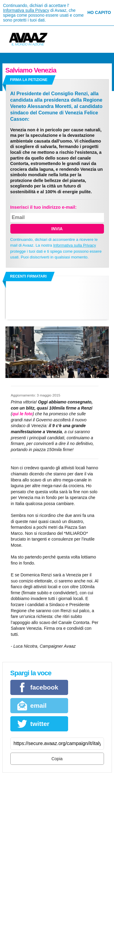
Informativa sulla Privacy (26, 10)
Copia (57, 758)
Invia (57, 228)
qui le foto (22, 413)
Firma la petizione (28, 80)
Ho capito (99, 12)
